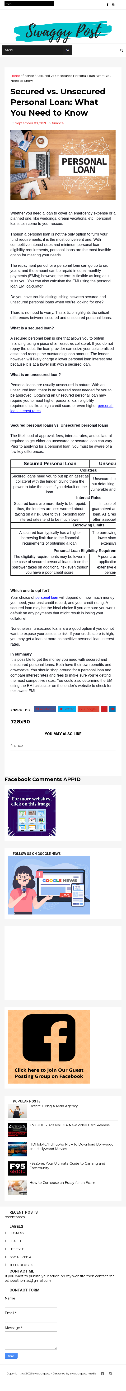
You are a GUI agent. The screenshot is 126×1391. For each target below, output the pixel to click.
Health (15, 1244)
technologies (21, 1268)
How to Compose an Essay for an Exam (62, 1186)
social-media (20, 1260)
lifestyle (16, 1252)
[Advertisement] (63, 966)
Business (16, 1236)
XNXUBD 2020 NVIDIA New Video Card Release (70, 1128)
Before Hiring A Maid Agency (54, 1109)
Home (15, 77)
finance (28, 77)
